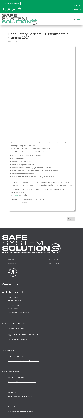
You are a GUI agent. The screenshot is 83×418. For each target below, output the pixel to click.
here (16, 195)
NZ (80, 5)
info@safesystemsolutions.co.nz (18, 339)
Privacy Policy (11, 259)
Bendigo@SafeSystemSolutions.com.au (20, 411)
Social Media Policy (12, 263)
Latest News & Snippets (11, 4)
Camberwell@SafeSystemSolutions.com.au (22, 382)
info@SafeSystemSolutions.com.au (19, 312)
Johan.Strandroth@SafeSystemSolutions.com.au (23, 361)
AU (75, 5)
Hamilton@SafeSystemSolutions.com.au (21, 396)
